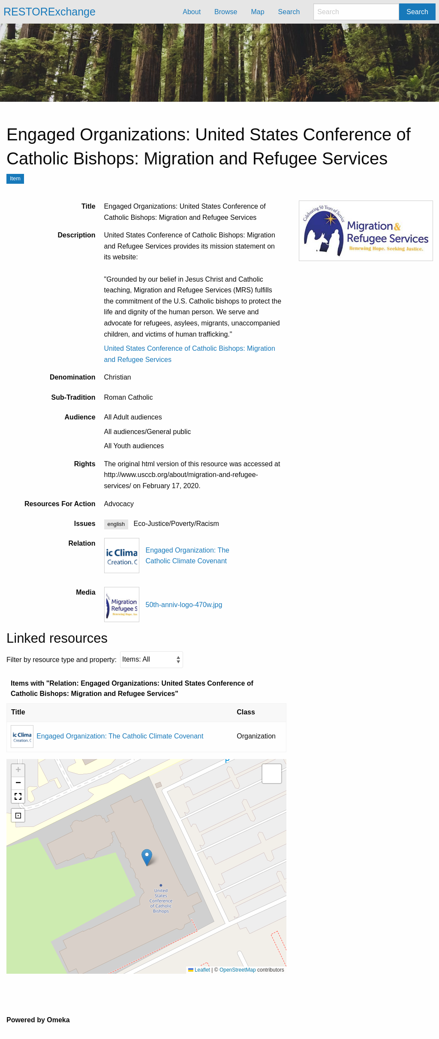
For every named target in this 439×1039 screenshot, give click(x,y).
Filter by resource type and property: (94, 659)
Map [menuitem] (257, 11)
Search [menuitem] (289, 11)
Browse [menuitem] (225, 11)
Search (417, 11)
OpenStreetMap (238, 970)
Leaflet (199, 970)
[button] (146, 857)
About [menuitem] (192, 11)
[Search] (356, 11)
